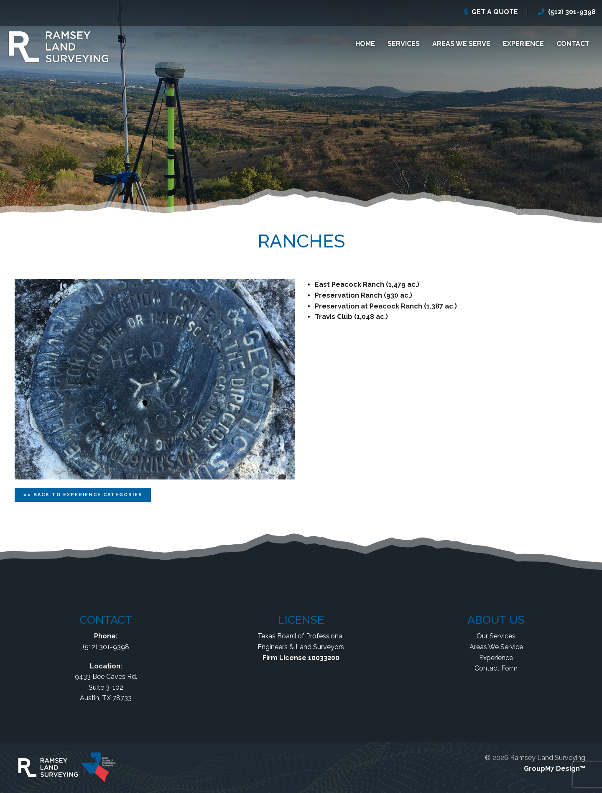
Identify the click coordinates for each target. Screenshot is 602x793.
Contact (572, 44)
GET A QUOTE (495, 12)
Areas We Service (496, 647)
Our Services (496, 636)
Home (365, 44)
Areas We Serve (461, 44)
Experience (523, 44)
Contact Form (496, 668)
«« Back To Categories (83, 494)
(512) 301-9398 (572, 12)
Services (404, 44)
